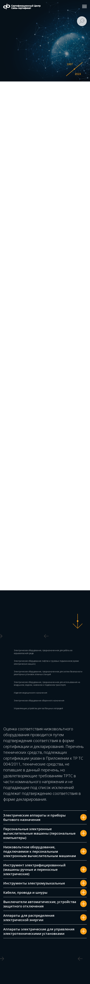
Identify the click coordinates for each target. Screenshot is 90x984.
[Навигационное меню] (84, 6)
